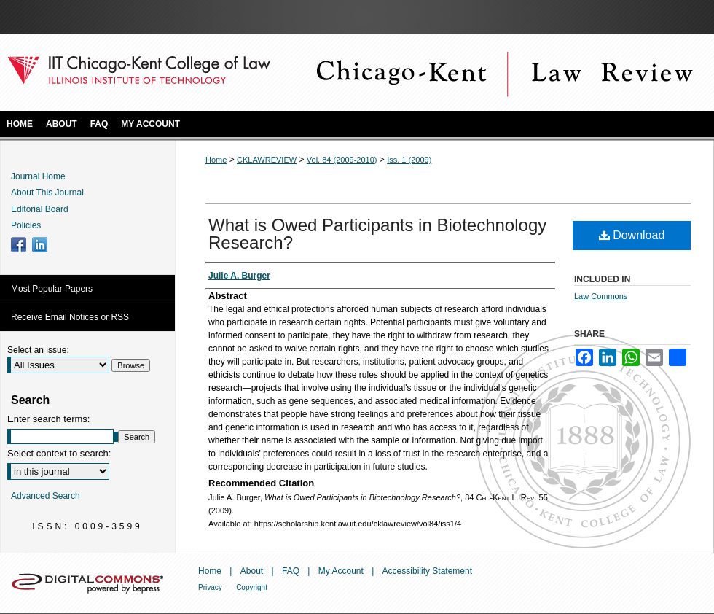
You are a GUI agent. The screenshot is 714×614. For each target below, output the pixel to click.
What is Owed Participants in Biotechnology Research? (377, 233)
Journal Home (38, 176)
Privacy (210, 587)
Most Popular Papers (52, 289)
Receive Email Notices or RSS (70, 317)
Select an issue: (38, 350)
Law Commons (600, 296)
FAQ (290, 571)
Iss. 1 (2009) (409, 159)
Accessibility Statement (427, 571)
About (251, 571)
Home (216, 159)
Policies (26, 225)
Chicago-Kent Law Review (502, 72)
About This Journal (47, 192)
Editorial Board (39, 209)
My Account (341, 571)
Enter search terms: (48, 418)
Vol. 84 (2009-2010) (342, 159)
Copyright (251, 587)
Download (632, 235)
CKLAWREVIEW (267, 159)
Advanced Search (45, 496)
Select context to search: (59, 453)
